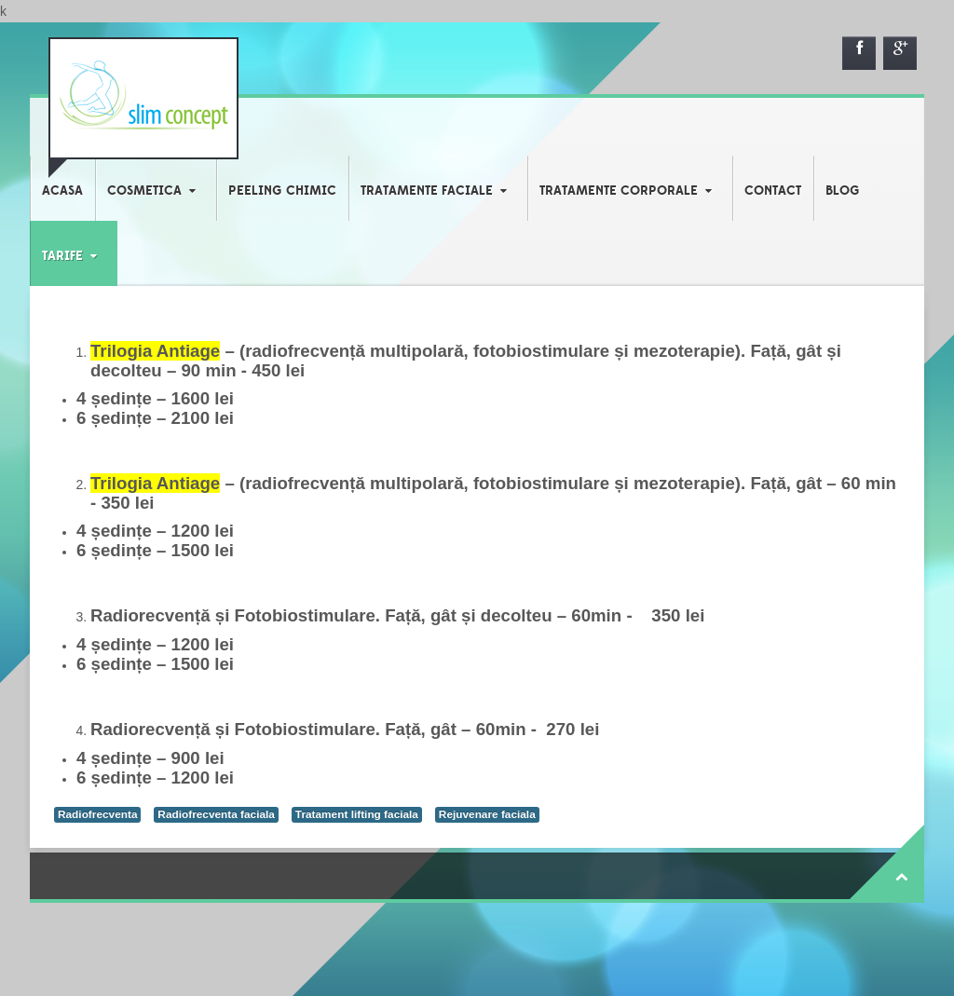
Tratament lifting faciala (356, 814)
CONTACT (772, 191)
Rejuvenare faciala (487, 814)
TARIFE (62, 256)
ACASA (62, 191)
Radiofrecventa (97, 814)
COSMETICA (144, 191)
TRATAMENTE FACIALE (427, 191)
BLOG (842, 191)
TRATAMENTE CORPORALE (618, 191)
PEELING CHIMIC (282, 191)
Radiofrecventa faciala (216, 814)
